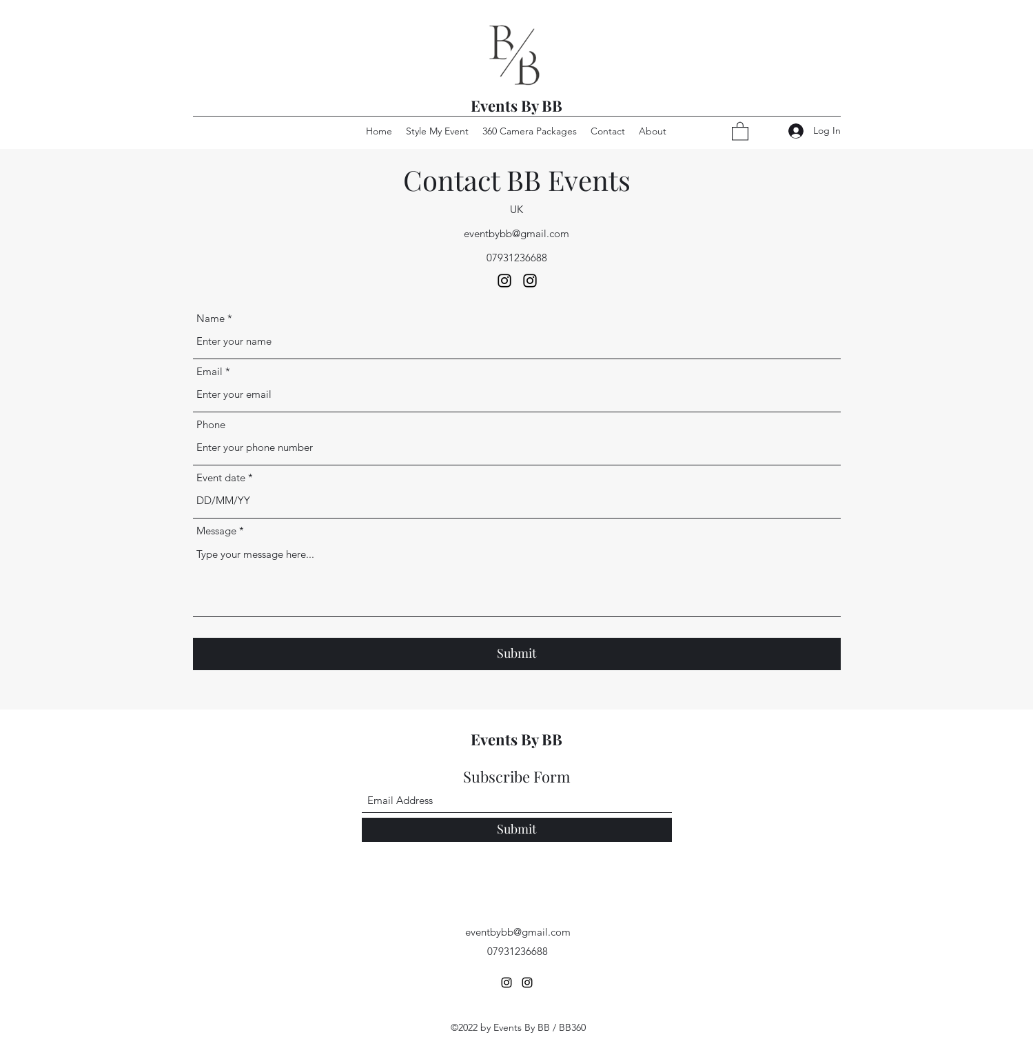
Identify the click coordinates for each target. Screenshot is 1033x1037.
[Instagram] (504, 281)
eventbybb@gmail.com (516, 233)
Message (216, 530)
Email (209, 371)
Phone (210, 424)
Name (210, 318)
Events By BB (516, 105)
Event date (220, 477)
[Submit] (517, 654)
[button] (740, 131)
